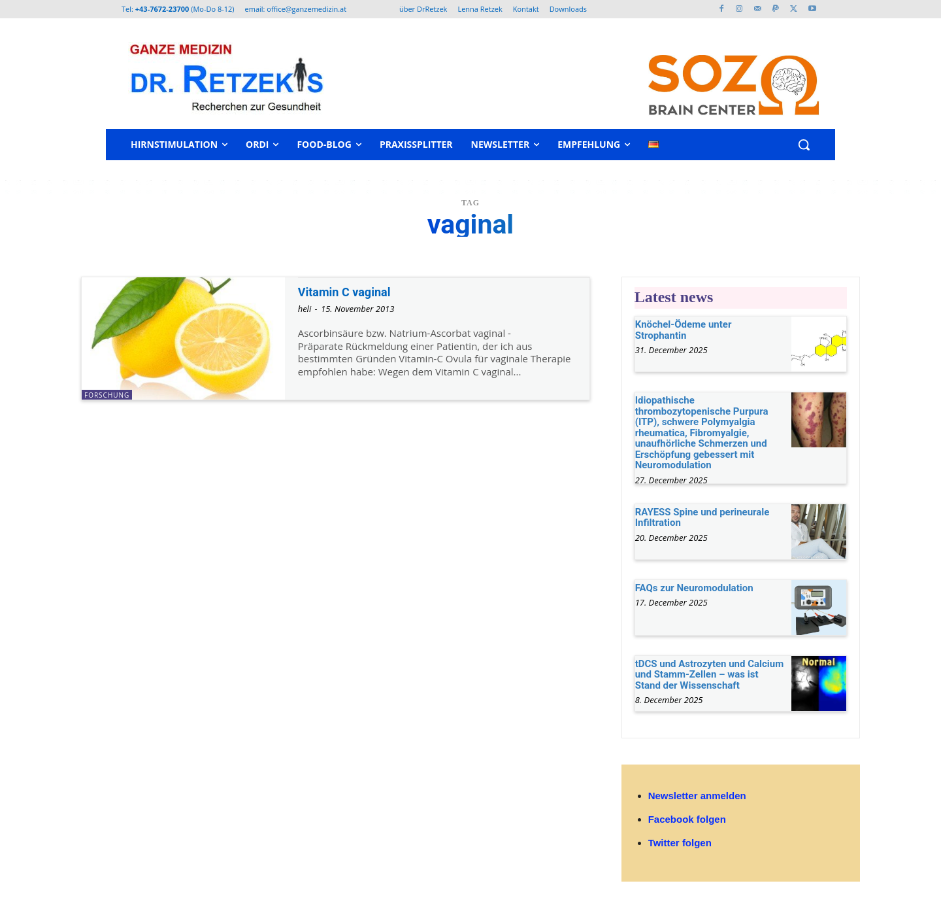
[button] (803, 144)
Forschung (106, 395)
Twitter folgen (680, 842)
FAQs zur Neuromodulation (694, 588)
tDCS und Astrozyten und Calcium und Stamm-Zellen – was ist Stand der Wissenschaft (709, 674)
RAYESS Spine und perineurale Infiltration (702, 517)
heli (305, 309)
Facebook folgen (687, 819)
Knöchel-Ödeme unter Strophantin (683, 330)
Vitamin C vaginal (352, 292)
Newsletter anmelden (697, 795)
